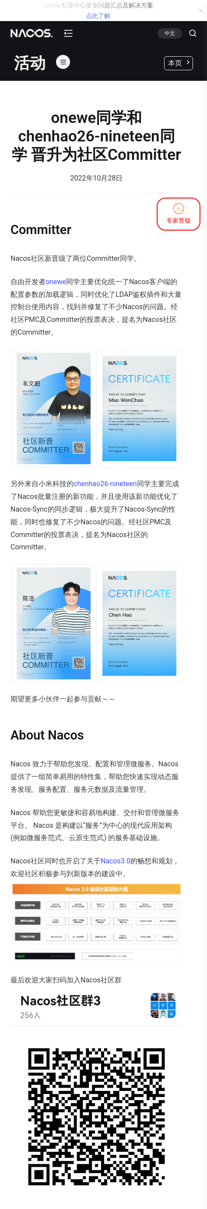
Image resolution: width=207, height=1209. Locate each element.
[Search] (189, 33)
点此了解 (98, 15)
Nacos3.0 (115, 861)
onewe (56, 282)
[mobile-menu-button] (68, 33)
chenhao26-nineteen (105, 484)
